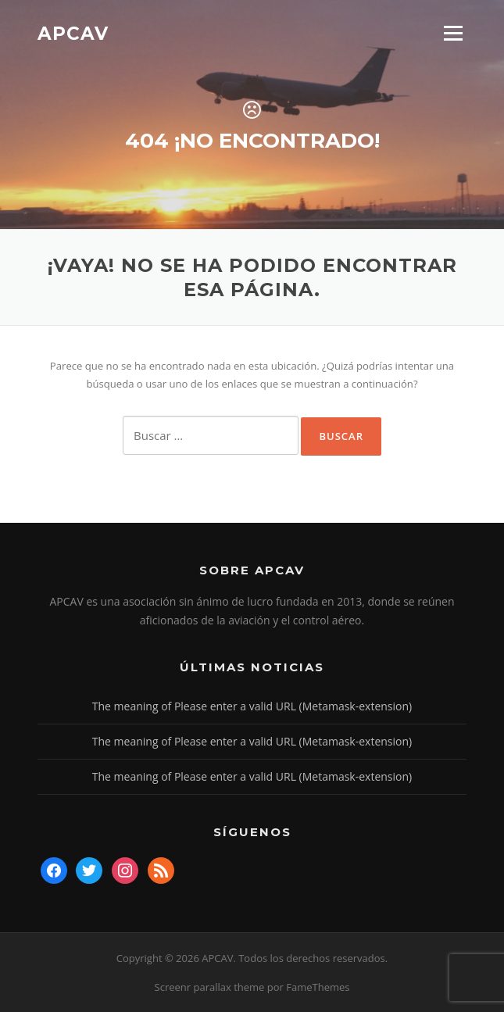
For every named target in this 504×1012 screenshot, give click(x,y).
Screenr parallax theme (210, 987)
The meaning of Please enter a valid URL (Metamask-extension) (252, 706)
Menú (452, 33)
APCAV (73, 33)
